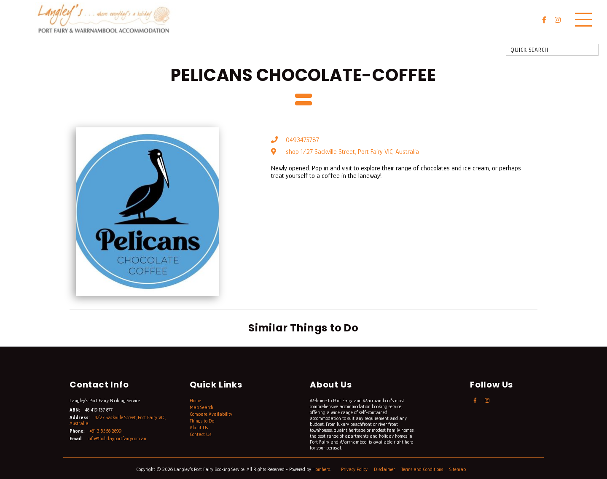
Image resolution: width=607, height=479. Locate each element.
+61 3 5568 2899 (105, 431)
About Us (199, 428)
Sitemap (458, 469)
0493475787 (302, 140)
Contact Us (200, 434)
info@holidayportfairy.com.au (116, 438)
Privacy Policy (355, 469)
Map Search (201, 407)
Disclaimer (385, 469)
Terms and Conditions (422, 469)
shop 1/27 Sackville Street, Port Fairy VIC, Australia (352, 152)
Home (195, 401)
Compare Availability (211, 414)
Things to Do (202, 421)
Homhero (321, 469)
